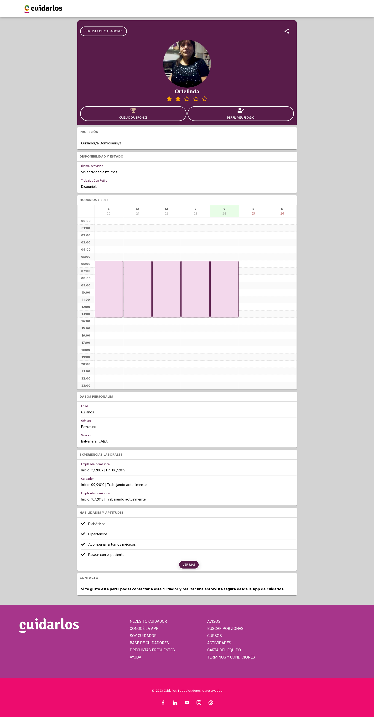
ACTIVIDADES (219, 643)
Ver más (189, 564)
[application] (109, 289)
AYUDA (135, 657)
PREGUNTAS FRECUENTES (152, 650)
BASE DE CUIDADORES (149, 643)
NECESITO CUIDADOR (148, 621)
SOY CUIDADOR (143, 635)
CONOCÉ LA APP (144, 628)
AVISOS (213, 621)
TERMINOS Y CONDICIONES (231, 657)
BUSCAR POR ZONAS (225, 628)
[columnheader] (108, 211)
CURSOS (214, 635)
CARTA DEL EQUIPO (224, 650)
